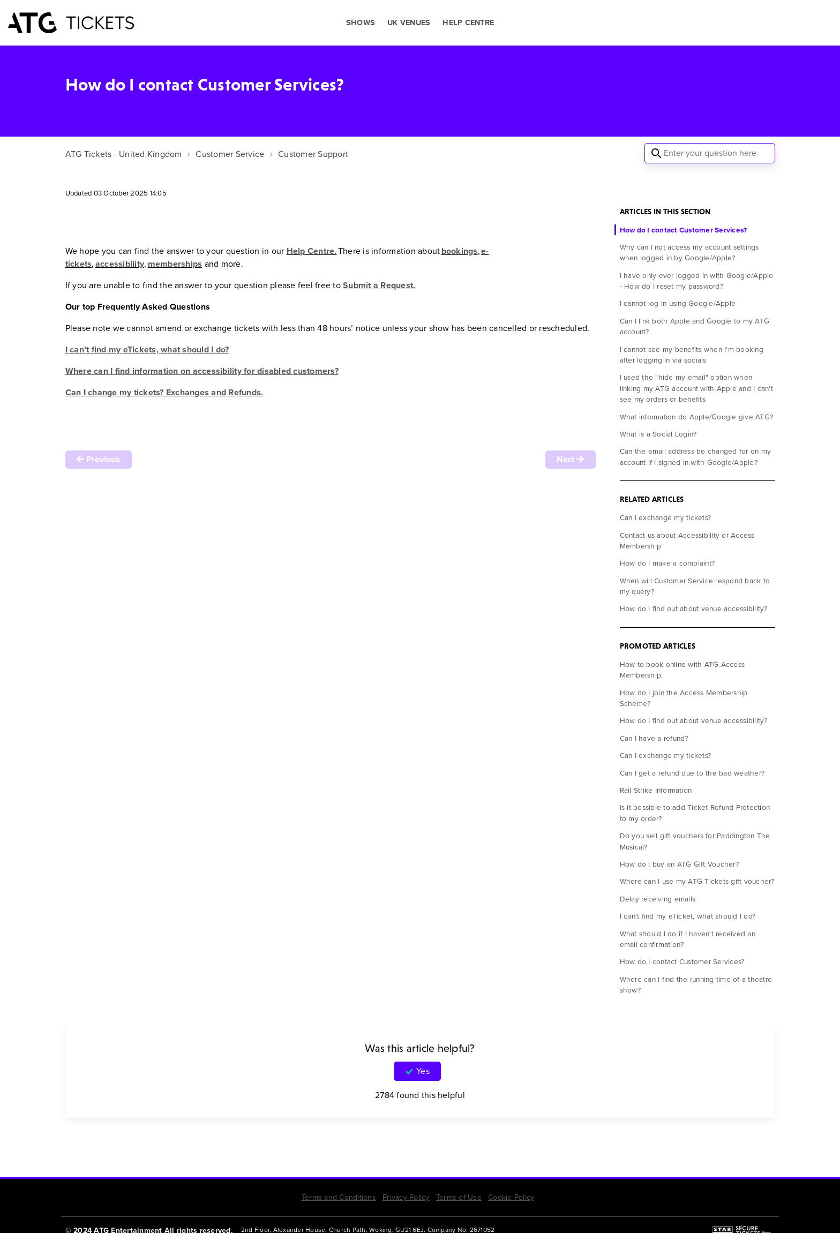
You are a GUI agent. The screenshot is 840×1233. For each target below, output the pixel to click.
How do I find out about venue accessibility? (694, 608)
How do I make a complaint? (667, 563)
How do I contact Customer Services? (683, 229)
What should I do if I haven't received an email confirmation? (687, 939)
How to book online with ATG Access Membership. (682, 669)
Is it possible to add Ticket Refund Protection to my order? (695, 812)
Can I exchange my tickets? (665, 517)
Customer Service (230, 154)
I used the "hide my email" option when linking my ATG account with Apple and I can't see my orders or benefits (696, 388)
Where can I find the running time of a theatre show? (696, 984)
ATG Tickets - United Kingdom (123, 154)
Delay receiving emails (658, 898)
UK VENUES (408, 22)
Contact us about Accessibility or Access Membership (687, 540)
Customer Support (313, 154)
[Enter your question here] (709, 153)
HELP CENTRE (468, 22)
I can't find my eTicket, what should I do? (688, 916)
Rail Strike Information (656, 790)
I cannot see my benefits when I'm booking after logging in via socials (691, 354)
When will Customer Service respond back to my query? (695, 586)
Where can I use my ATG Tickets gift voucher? (697, 881)
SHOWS (360, 22)
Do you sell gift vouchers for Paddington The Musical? (695, 841)
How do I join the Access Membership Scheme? (684, 698)
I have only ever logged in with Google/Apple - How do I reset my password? (697, 280)
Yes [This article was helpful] (422, 1071)
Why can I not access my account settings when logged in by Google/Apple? (689, 252)
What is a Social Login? (658, 433)
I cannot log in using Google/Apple (678, 303)
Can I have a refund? (654, 738)
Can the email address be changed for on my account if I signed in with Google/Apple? (695, 456)
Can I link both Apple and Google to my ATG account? (695, 326)
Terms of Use (459, 1197)
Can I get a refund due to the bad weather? (692, 773)
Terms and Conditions (339, 1197)
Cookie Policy (511, 1197)
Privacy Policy (406, 1197)
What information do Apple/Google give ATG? (697, 416)
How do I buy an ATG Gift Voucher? (679, 864)
